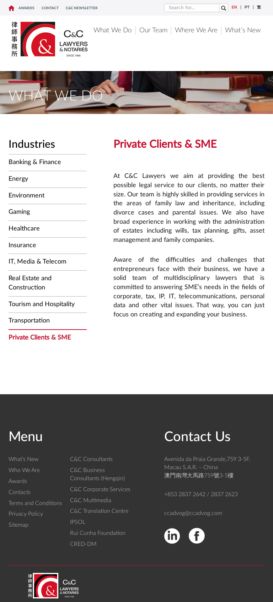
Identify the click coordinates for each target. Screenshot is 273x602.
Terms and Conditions (35, 503)
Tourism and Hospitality (42, 304)
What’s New (243, 30)
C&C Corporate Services (100, 489)
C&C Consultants (91, 459)
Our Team (153, 30)
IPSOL (77, 522)
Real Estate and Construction (30, 283)
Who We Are (24, 470)
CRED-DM (83, 544)
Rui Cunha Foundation (97, 533)
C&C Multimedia (90, 500)
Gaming (19, 212)
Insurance (22, 245)
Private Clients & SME (40, 338)
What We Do (112, 30)
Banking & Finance (35, 162)
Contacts (20, 492)
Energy (18, 179)
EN (234, 7)
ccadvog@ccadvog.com (193, 513)
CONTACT (50, 8)
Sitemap (18, 525)
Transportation (29, 321)
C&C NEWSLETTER (82, 8)
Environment (26, 195)
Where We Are (196, 30)
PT (247, 7)
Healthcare (24, 229)
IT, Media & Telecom (37, 262)
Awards (26, 8)
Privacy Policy (26, 514)
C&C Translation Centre (99, 511)
